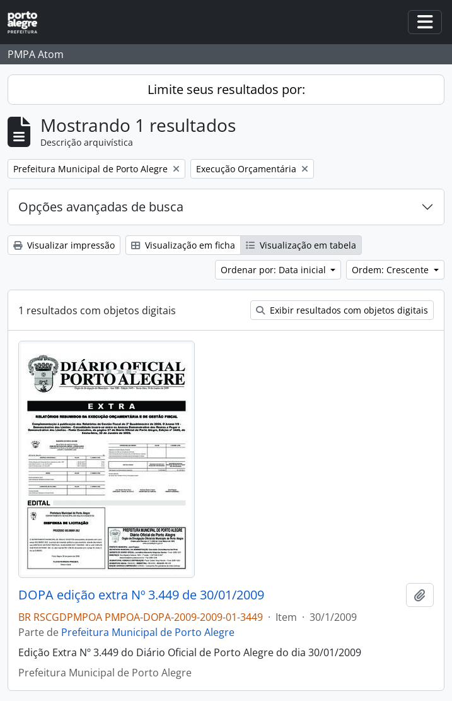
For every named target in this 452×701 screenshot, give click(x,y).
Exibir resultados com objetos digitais (342, 310)
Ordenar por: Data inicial (274, 270)
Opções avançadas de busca (100, 206)
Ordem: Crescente (391, 270)
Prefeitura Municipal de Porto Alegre (148, 632)
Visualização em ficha (183, 245)
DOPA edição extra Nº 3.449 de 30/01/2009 (141, 595)
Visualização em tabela (301, 245)
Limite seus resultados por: (226, 89)
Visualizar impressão (64, 245)
